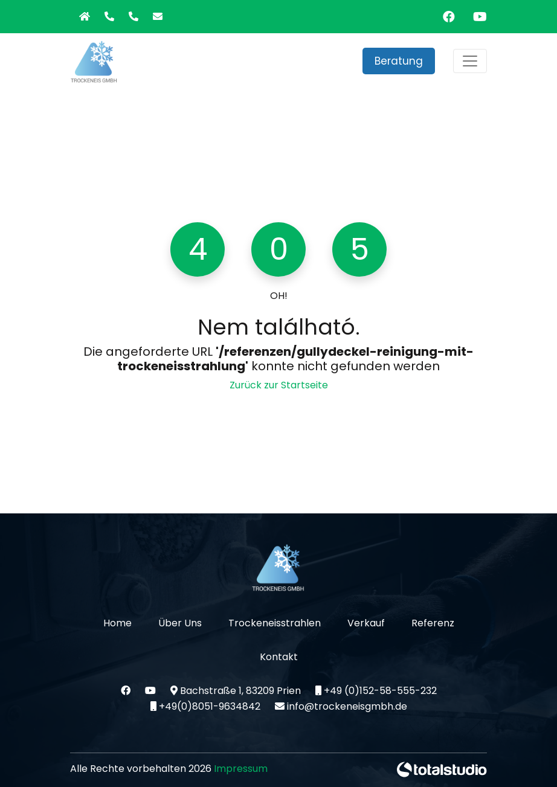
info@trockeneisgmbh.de (341, 706)
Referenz (432, 623)
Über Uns (180, 623)
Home (117, 623)
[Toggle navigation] (470, 61)
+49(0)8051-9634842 (205, 706)
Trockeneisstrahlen (274, 623)
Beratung (399, 61)
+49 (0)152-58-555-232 (376, 691)
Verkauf (366, 623)
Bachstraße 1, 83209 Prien (236, 691)
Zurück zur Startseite (279, 385)
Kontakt (279, 657)
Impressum (241, 769)
